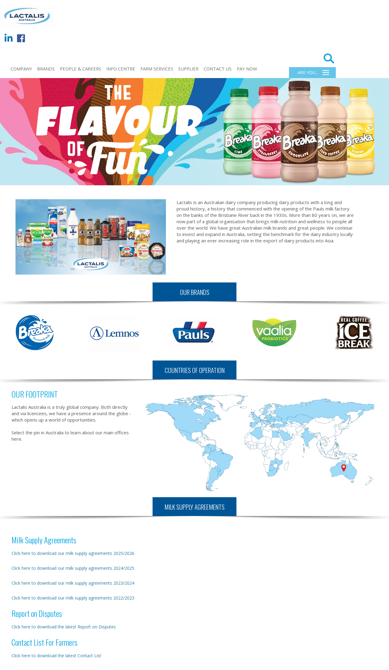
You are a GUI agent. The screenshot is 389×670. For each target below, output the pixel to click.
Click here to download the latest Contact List (56, 655)
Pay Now (247, 69)
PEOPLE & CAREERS (80, 69)
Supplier (188, 69)
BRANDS (46, 69)
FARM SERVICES (156, 69)
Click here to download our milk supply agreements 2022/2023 (73, 598)
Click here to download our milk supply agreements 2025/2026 (73, 553)
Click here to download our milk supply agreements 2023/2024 (73, 583)
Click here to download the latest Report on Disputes (64, 627)
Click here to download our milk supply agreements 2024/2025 (73, 568)
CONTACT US (218, 69)
